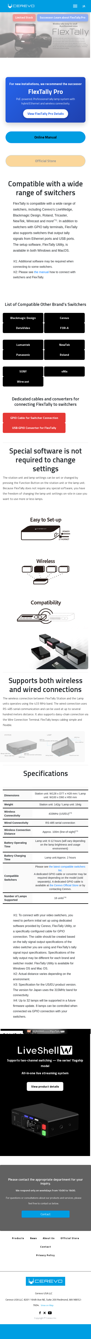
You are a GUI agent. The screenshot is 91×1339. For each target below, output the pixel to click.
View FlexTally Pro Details (46, 114)
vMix (64, 371)
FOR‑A (64, 328)
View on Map (47, 1305)
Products (18, 1238)
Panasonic (23, 354)
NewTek (64, 344)
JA (84, 6)
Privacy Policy (45, 1255)
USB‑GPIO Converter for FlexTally (34, 428)
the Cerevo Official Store (64, 885)
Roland (64, 354)
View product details (45, 1086)
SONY (23, 371)
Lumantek (23, 344)
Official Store (70, 1238)
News (33, 1238)
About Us (49, 1238)
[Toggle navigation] (75, 6)
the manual (41, 272)
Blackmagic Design (23, 318)
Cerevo (64, 318)
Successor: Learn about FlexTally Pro (62, 17)
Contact (46, 1214)
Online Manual (45, 138)
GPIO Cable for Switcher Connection (34, 418)
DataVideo (23, 328)
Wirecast (23, 381)
